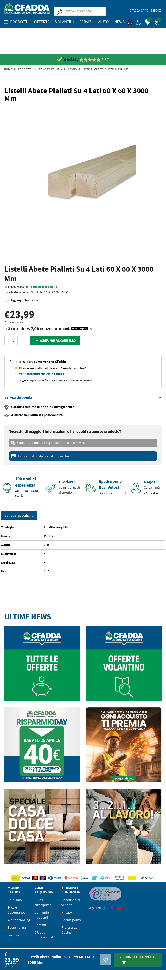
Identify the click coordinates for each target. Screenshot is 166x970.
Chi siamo (15, 900)
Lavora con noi (15, 937)
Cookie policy (71, 920)
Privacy (66, 912)
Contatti (40, 925)
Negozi (156, 10)
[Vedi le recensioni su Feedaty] (83, 59)
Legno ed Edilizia (50, 69)
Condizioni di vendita (71, 902)
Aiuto (103, 22)
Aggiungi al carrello (55, 340)
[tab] (83, 397)
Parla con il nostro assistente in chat (40, 456)
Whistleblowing (19, 920)
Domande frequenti (41, 915)
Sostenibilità (17, 927)
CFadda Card (139, 10)
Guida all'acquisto (42, 902)
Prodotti (25, 69)
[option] (83, 184)
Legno (72, 69)
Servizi (85, 22)
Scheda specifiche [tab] (19, 515)
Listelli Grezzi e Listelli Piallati (106, 69)
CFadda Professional (43, 935)
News (119, 22)
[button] (134, 21)
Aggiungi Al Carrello (137, 959)
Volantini (64, 22)
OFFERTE (42, 22)
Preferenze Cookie (69, 930)
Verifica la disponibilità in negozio (41, 374)
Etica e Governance (16, 910)
